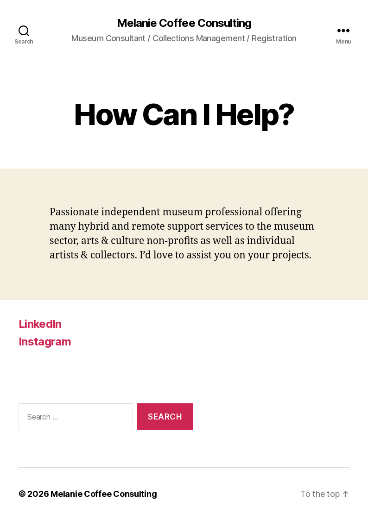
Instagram (45, 341)
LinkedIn (40, 324)
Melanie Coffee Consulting (184, 23)
